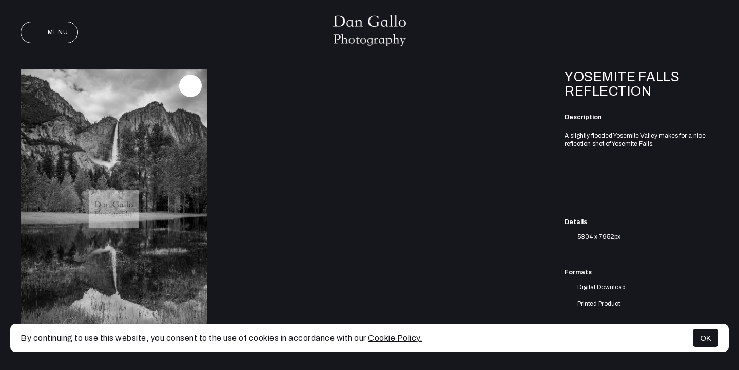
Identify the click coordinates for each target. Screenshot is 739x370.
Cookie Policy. (395, 338)
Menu (49, 32)
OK (705, 338)
